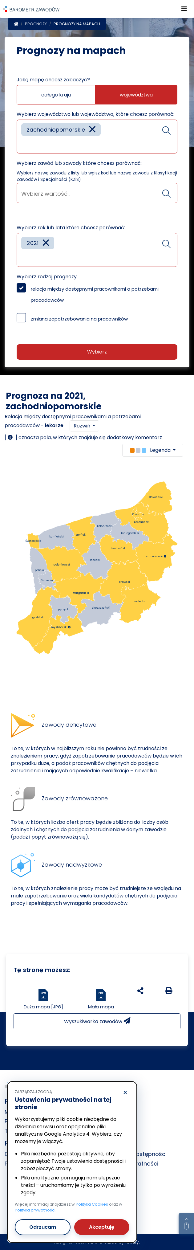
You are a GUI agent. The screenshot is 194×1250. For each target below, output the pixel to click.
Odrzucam (42, 1227)
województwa (136, 94)
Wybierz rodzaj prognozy (47, 276)
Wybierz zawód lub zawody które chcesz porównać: (79, 163)
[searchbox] (23, 144)
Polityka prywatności (35, 1210)
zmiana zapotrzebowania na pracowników (79, 319)
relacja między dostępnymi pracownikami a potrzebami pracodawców (95, 294)
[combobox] (97, 136)
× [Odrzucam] (125, 1093)
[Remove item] (92, 129)
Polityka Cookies (92, 1204)
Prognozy (36, 24)
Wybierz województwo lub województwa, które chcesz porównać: (95, 114)
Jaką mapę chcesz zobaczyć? (53, 79)
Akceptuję (101, 1227)
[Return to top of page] (186, 1224)
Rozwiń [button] (82, 425)
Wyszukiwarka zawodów (97, 1021)
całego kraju (56, 94)
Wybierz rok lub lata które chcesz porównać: (71, 227)
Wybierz (97, 351)
